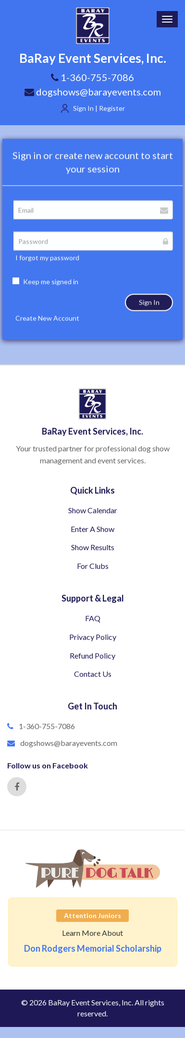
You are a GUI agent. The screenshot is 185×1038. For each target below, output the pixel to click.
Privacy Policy (92, 636)
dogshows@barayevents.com (93, 91)
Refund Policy (92, 655)
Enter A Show (92, 528)
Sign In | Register (99, 108)
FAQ (92, 618)
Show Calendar (92, 510)
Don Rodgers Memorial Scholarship (92, 948)
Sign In (149, 315)
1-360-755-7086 (47, 726)
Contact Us (92, 673)
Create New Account (47, 331)
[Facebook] (16, 786)
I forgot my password (47, 270)
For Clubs (93, 565)
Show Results (92, 547)
